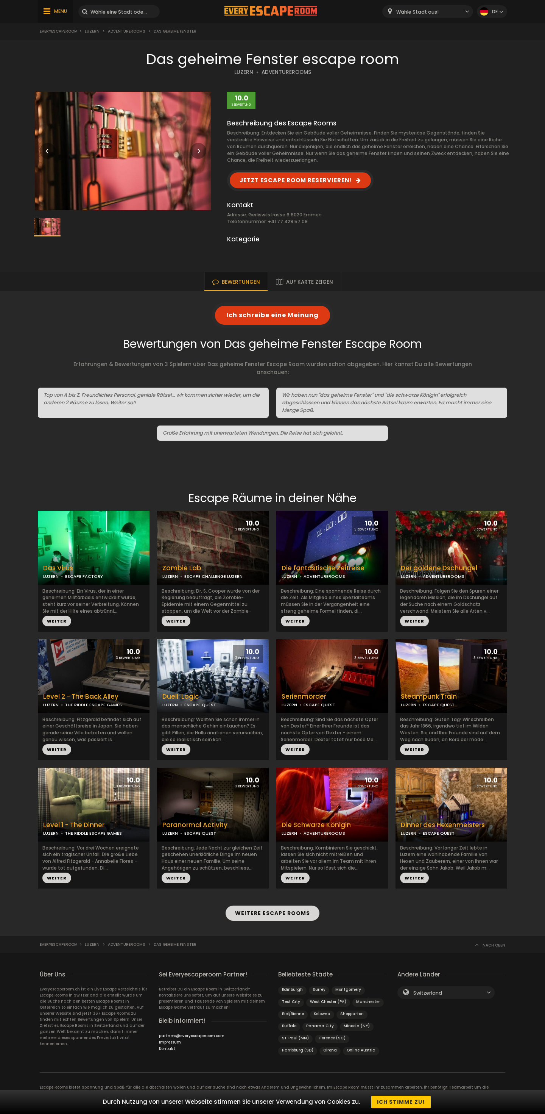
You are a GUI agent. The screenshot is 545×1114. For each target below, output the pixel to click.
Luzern (92, 31)
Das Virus (58, 568)
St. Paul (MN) (295, 1038)
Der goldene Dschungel (439, 568)
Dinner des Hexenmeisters (443, 825)
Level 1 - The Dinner (73, 825)
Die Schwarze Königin (316, 825)
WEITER (57, 621)
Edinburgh (292, 989)
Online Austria (361, 1050)
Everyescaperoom (59, 31)
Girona (330, 1050)
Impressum (170, 1042)
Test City (291, 1001)
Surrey (319, 989)
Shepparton (352, 1014)
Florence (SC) (332, 1038)
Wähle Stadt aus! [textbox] (417, 12)
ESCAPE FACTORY (84, 576)
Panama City (320, 1026)
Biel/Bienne (293, 1014)
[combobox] (427, 11)
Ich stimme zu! (401, 1102)
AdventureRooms (126, 31)
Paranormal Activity (194, 825)
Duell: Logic (180, 697)
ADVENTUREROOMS (286, 72)
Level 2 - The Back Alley (80, 697)
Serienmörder (304, 697)
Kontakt (167, 1048)
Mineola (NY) (357, 1026)
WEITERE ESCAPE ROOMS (272, 913)
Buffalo (289, 1026)
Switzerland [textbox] (427, 993)
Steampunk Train (429, 697)
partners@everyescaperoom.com (191, 1036)
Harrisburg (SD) (297, 1050)
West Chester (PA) (328, 1001)
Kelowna (322, 1014)
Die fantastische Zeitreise (323, 568)
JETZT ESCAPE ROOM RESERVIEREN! (296, 180)
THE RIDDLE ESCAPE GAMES (93, 705)
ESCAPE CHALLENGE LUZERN (213, 576)
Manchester (368, 1001)
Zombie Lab (181, 568)
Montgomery (348, 989)
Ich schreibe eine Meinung (272, 315)
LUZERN (243, 72)
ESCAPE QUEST (200, 705)
